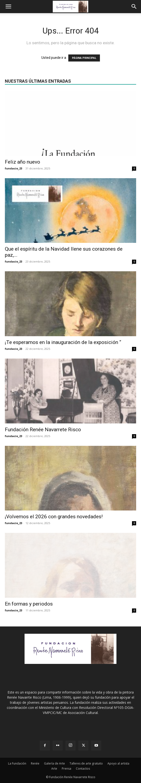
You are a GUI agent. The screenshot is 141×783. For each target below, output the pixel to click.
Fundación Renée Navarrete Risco (43, 429)
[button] (8, 6)
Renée (35, 763)
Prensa (66, 768)
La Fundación (17, 763)
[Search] (134, 6)
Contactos (83, 768)
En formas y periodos (29, 604)
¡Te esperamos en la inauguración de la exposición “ (63, 342)
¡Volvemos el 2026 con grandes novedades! (54, 516)
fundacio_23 (13, 168)
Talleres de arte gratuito (86, 763)
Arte (54, 768)
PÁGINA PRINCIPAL (84, 58)
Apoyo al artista (118, 763)
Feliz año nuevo (22, 162)
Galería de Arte (54, 763)
